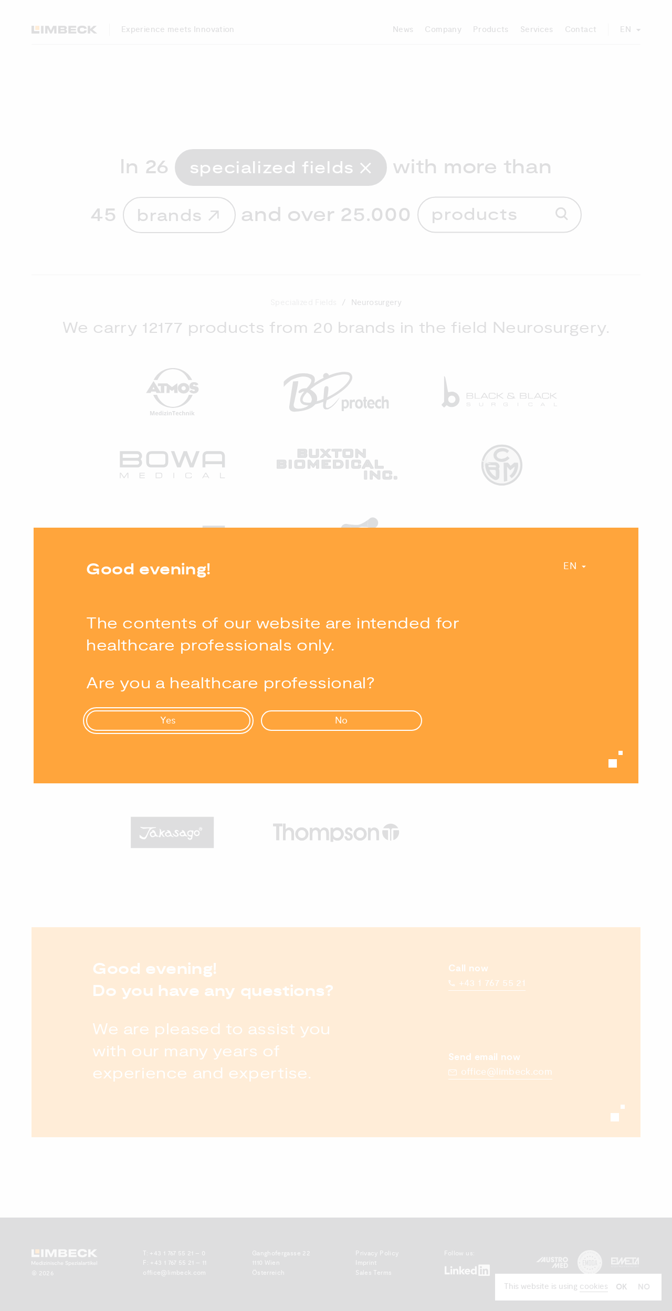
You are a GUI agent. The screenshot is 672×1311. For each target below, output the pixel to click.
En (569, 566)
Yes (168, 721)
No (342, 721)
